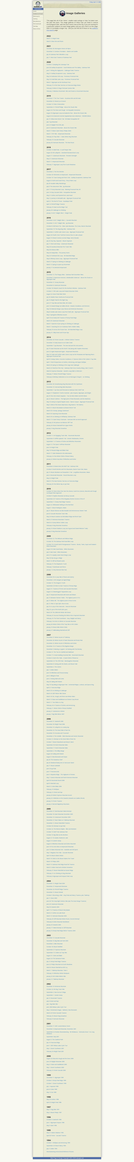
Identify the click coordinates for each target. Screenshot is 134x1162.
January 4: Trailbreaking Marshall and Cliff (58, 630)
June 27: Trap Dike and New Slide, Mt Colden (59, 303)
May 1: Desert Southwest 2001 (55, 1048)
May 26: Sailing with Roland (54, 681)
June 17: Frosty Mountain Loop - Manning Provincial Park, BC (64, 189)
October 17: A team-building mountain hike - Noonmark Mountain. (65, 655)
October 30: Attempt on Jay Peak (56, 826)
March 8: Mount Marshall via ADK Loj (57, 967)
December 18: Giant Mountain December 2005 (60, 814)
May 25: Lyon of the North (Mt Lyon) (57, 609)
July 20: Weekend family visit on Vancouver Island (60, 762)
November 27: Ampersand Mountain (57, 886)
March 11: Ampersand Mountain (56, 161)
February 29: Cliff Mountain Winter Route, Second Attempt (63, 919)
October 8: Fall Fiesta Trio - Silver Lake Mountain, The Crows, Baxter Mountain (69, 226)
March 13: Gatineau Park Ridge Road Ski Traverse (60, 864)
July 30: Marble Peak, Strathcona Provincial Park (60, 297)
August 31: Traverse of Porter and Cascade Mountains (62, 589)
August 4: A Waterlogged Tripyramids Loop (59, 591)
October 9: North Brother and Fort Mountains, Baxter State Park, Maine (67, 469)
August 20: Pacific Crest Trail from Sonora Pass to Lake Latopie (64, 235)
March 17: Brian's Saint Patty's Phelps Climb (59, 131)
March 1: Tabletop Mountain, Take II (57, 970)
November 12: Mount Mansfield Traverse (58, 823)
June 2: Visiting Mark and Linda (55, 678)
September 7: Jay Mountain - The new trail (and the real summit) (65, 345)
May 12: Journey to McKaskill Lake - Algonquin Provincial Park (64, 198)
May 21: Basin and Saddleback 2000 (57, 1064)
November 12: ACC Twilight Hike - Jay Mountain (60, 223)
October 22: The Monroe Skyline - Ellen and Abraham (61, 829)
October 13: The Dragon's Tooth (56, 583)
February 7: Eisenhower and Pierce (56, 567)
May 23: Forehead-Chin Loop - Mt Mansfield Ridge (61, 255)
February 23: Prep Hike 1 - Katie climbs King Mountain (62, 136)
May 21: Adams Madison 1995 (55, 1132)
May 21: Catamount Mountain (55, 158)
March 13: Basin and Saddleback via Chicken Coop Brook (62, 699)
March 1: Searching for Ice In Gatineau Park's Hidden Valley (63, 326)
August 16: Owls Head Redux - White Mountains (60, 549)
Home (34, 11)
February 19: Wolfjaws (53, 789)
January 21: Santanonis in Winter (56, 711)
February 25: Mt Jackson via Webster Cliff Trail (59, 422)
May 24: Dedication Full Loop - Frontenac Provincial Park (62, 76)
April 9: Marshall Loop (53, 783)
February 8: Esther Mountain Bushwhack (58, 922)
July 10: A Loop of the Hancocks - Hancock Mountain (61, 606)
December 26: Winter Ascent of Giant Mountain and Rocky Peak (64, 640)
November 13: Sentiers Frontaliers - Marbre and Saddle (62, 51)
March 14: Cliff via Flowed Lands (56, 561)
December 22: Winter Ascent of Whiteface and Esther (62, 643)
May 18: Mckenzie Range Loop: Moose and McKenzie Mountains (65, 309)
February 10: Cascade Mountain (55, 139)
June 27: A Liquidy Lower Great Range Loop (59, 555)
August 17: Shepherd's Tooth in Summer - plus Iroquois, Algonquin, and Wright (69, 393)
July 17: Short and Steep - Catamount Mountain (60, 244)
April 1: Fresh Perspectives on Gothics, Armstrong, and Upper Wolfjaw (66, 362)
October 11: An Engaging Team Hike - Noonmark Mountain (63, 435)
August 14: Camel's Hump (54, 841)
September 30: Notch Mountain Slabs (57, 745)
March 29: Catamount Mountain (56, 321)
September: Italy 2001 (53, 1036)
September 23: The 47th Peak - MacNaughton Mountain (62, 661)
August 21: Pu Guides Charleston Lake (57, 838)
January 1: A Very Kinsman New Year (57, 570)
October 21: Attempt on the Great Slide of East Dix (61, 739)
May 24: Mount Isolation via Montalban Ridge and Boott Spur (64, 516)
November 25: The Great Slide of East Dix (58, 730)
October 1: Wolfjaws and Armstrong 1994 (58, 1143)
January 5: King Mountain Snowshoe (57, 428)
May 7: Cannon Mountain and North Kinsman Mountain (62, 777)
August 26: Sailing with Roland (55, 754)
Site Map (35, 26)
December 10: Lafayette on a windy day (58, 727)
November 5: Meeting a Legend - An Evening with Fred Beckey (64, 649)
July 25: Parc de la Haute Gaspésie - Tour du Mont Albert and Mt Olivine (67, 396)
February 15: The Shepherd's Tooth (57, 564)
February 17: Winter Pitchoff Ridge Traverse (59, 374)
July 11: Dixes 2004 (52, 898)
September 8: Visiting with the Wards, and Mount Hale (62, 664)
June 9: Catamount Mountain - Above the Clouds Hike (62, 128)
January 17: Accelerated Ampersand (56, 267)
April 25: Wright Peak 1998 (54, 1102)
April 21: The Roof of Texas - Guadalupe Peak (59, 201)
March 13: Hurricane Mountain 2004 (57, 916)
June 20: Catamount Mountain (55, 904)
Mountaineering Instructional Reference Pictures (60, 1151)
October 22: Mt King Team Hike (56, 989)
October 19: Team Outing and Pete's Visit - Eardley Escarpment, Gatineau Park (69, 177)
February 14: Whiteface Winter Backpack (58, 973)
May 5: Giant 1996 (52, 1125)
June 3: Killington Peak (53, 676)
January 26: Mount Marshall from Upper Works (60, 425)
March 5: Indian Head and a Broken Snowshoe (60, 867)
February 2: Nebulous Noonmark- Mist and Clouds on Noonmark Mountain (68, 91)
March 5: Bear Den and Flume (55, 41)
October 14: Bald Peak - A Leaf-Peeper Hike (59, 150)
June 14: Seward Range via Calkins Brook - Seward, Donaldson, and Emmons (68, 306)
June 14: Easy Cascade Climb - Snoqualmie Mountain (61, 192)
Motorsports (36, 16)
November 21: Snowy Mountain (55, 282)
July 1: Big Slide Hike (52, 1004)
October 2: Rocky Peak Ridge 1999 (56, 1080)
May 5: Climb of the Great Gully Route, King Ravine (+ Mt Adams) (65, 405)
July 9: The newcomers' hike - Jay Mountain (58, 186)
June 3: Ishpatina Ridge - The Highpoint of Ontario (61, 774)
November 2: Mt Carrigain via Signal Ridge (58, 580)
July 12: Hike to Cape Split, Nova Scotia (57, 603)
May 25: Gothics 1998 (53, 1099)
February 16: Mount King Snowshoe (57, 1016)
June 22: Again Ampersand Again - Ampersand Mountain (62, 351)
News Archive (36, 28)
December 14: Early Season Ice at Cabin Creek (59, 342)
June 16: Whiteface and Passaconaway (57, 673)
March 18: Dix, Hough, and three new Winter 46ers (61, 696)
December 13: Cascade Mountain (56, 938)
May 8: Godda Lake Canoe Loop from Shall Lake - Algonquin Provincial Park (68, 312)
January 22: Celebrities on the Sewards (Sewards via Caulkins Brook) (66, 798)
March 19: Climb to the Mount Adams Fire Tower (60, 858)
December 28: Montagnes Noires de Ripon (59, 48)
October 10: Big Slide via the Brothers (57, 835)
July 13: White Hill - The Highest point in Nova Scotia (61, 600)
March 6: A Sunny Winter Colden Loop (57, 522)
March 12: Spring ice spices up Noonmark (58, 264)
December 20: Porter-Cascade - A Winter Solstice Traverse (63, 339)
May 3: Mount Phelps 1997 (54, 1112)
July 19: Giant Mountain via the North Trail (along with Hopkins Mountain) (67, 348)
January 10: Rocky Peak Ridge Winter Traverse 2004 (61, 930)
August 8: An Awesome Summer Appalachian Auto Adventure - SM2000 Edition (69, 116)
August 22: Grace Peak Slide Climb (56, 294)
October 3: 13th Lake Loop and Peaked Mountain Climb (62, 291)
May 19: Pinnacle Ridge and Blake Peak (57, 450)
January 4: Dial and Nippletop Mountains (58, 804)
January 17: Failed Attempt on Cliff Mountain (59, 928)
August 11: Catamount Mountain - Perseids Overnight (62, 155)
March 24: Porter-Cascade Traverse (56, 1013)
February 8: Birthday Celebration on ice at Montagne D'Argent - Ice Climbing (68, 377)
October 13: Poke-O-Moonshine (55, 104)
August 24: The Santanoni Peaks (56, 958)
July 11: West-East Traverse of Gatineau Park (59, 57)
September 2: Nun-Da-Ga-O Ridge (56, 992)
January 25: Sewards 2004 (54, 925)
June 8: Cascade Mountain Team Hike (57, 513)
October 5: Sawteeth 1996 (54, 1119)
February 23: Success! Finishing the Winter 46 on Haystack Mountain (66, 615)
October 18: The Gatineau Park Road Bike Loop (60, 541)
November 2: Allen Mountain (55, 943)
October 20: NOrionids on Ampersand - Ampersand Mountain (64, 174)
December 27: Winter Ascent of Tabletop (58, 637)
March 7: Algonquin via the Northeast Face (59, 82)
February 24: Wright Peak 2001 (55, 1051)
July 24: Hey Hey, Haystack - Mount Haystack (59, 241)
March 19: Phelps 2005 (53, 861)
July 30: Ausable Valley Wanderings (56, 183)
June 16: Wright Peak (52, 447)
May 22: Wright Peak (52, 478)
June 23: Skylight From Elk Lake (55, 125)
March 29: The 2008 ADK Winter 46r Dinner (59, 612)
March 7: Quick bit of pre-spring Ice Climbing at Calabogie (63, 323)
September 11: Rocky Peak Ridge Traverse (59, 502)
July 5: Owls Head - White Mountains (57, 552)
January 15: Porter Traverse (54, 801)
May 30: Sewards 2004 (53, 907)
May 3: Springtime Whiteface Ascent (57, 315)
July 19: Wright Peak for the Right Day (57, 300)
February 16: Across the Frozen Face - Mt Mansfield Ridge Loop (64, 329)
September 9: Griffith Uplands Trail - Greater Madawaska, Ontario (65, 438)
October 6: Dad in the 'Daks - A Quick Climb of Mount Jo (62, 658)
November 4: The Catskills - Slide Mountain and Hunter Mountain (65, 736)
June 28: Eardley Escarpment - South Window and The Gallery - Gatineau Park (68, 67)
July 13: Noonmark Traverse (54, 998)
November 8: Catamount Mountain (56, 285)
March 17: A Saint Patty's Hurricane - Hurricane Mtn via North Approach (67, 419)
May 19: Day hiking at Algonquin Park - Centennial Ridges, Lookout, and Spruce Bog (70, 684)
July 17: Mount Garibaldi (53, 765)
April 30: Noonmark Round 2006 (55, 780)
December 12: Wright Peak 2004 (56, 883)
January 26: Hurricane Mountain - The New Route (60, 142)
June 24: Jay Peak (51, 768)
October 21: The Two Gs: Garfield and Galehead (60, 652)
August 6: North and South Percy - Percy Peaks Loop (61, 180)
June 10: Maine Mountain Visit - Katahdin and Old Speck (62, 849)
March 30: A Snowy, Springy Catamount (58, 410)
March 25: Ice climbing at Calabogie (57, 690)
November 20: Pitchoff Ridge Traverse (57, 889)
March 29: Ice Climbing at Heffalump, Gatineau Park (61, 416)
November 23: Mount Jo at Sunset (56, 101)
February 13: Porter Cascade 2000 (56, 1070)
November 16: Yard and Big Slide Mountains (59, 387)
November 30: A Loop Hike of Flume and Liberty (60, 577)
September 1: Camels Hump (54, 995)
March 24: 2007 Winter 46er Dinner (56, 693)
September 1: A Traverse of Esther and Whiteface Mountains (64, 441)
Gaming (35, 18)
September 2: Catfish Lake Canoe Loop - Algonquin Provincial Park (65, 232)
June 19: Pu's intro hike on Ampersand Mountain (60, 846)
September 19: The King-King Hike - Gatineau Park (61, 229)
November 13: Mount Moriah (55, 892)
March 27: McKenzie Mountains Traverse (58, 519)
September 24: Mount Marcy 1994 (56, 1145)
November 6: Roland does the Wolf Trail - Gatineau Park (62, 466)
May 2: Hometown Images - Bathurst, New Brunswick (62, 1010)
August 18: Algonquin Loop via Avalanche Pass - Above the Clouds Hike (67, 113)
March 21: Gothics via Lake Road (56, 913)
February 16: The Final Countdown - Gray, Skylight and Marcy (64, 618)
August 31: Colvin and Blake (54, 955)
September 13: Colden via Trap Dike (57, 952)
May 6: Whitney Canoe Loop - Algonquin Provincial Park (62, 258)
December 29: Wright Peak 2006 (56, 724)
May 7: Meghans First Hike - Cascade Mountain (60, 852)
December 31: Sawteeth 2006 (55, 721)
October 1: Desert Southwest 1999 (56, 1083)
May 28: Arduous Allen (53, 250)
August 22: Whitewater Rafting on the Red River (60, 505)
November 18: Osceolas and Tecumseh (58, 733)
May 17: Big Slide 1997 (53, 1109)
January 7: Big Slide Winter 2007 (55, 714)
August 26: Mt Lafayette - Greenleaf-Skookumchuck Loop (63, 152)
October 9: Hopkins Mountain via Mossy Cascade (60, 496)
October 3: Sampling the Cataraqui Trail (58, 64)
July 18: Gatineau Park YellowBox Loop (57, 54)
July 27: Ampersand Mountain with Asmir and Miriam (61, 594)
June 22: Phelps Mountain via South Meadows (59, 964)
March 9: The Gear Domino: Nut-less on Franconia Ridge (62, 481)
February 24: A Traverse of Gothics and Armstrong (61, 705)
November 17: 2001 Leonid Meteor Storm (58, 1026)
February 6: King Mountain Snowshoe (57, 525)
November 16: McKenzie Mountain (56, 986)
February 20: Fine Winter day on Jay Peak (58, 484)
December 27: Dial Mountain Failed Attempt (59, 811)
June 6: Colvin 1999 (52, 1089)
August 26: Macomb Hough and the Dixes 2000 (60, 1058)
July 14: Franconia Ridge (53, 1042)
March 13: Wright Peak (53, 38)
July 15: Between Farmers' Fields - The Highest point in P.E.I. (63, 597)
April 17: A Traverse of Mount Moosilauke (58, 910)
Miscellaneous (37, 21)
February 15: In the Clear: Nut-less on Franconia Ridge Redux (64, 85)
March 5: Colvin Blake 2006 (54, 786)
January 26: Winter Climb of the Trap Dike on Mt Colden (62, 624)
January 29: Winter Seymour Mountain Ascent (59, 795)
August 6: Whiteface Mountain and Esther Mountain (61, 844)
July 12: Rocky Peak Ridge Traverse (56, 961)
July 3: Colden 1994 (52, 1148)
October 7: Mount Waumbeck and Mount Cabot (60, 742)
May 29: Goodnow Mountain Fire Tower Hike (59, 247)
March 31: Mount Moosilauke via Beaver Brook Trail (61, 408)
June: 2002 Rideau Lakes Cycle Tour (56, 1007)
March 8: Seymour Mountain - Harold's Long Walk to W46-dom (64, 371)
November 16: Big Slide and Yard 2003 (57, 941)
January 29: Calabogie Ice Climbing (56, 210)
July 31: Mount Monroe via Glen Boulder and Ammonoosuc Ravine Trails (67, 510)
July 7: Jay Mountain (52, 122)
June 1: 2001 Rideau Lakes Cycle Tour (57, 1045)
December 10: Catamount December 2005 (59, 817)
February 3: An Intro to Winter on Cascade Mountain (61, 621)
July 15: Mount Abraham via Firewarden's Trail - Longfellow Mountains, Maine (68, 472)
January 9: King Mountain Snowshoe (57, 531)
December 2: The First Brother (55, 171)
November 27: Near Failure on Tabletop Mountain (61, 820)
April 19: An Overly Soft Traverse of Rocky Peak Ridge (62, 318)
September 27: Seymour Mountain (56, 949)
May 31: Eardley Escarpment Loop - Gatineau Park (61, 73)
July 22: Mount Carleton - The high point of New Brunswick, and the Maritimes (69, 399)
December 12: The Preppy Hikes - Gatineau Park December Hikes (65, 274)
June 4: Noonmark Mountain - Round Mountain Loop (61, 475)
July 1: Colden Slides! (52, 670)
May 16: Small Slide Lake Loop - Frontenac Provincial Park (63, 79)
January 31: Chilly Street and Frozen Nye (58, 332)
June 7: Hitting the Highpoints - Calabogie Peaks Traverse (63, 70)
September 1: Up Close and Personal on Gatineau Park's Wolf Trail (65, 390)
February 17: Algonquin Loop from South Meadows (61, 164)
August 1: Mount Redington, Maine (56, 508)
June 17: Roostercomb (53, 771)
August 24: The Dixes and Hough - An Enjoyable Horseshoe (63, 110)
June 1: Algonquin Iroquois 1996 (55, 1122)
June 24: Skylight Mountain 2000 (55, 1061)
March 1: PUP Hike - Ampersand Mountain (58, 134)
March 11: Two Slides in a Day (55, 702)
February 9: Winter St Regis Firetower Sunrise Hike (61, 88)
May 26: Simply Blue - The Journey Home (58, 253)
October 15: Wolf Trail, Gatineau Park (57, 832)
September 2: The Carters (54, 667)
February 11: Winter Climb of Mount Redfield (59, 708)
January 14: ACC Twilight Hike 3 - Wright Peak (59, 213)
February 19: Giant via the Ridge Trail (57, 207)
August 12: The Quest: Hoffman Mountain (58, 444)
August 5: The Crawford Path (55, 1039)
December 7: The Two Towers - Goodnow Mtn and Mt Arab (64, 98)
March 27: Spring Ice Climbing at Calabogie (59, 261)
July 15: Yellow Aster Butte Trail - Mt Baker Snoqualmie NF (63, 119)
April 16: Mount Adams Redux (55, 855)
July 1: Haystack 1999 (52, 1086)
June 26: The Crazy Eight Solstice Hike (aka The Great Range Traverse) (66, 901)
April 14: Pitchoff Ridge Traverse (56, 204)
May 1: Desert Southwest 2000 (55, 1067)
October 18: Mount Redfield (54, 946)
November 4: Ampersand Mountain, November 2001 (61, 1029)
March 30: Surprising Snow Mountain (57, 413)
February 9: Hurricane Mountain (55, 1019)
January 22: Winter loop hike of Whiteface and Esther (61, 459)
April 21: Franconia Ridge (53, 687)
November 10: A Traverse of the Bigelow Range (60, 646)
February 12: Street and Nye (54, 792)
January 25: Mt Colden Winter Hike (56, 976)
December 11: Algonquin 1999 (55, 1077)
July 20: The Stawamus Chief (54, 760)
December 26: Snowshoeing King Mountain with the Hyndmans (64, 384)
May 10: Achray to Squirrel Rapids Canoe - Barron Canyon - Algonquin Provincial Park (70, 402)
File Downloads (37, 24)
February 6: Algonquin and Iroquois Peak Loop (60, 876)
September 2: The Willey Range (55, 751)
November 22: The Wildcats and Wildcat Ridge (60, 538)
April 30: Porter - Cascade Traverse (56, 1135)
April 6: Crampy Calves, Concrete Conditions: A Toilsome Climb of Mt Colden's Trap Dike (71, 359)
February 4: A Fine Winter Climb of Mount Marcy (60, 456)
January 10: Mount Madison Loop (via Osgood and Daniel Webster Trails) (67, 528)
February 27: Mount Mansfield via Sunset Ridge (60, 870)
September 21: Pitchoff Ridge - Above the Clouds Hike (62, 107)
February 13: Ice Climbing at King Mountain (59, 873)
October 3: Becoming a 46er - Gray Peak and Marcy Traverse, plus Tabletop (68, 895)
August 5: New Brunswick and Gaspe (57, 757)
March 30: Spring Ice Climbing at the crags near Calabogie (63, 365)
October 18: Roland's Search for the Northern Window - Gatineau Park (66, 288)
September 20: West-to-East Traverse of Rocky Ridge (62, 586)
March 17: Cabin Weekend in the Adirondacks (59, 453)
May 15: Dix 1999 (51, 1092)
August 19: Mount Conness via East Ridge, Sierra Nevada (63, 238)
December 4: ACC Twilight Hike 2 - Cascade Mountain (62, 220)
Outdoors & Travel (38, 14)
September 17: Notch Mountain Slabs (57, 748)
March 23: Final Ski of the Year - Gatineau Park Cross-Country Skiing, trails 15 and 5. (70, 368)
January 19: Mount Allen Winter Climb (57, 627)
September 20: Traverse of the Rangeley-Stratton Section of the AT (66, 499)
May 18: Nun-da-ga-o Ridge (54, 558)
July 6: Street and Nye (53, 1001)
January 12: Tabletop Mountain (55, 979)
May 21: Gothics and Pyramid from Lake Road (59, 195)
